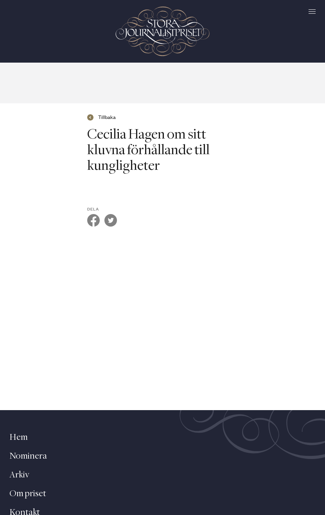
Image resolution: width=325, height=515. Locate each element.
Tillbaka (107, 117)
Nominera (28, 456)
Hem (18, 437)
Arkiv (19, 475)
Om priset (27, 494)
